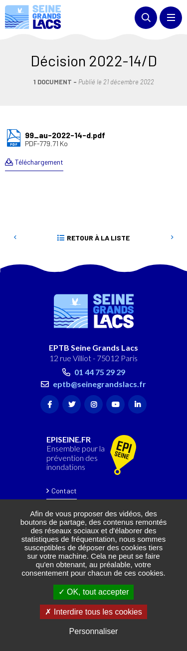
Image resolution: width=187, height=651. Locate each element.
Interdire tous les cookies (93, 612)
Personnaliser (93, 631)
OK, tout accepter (93, 592)
